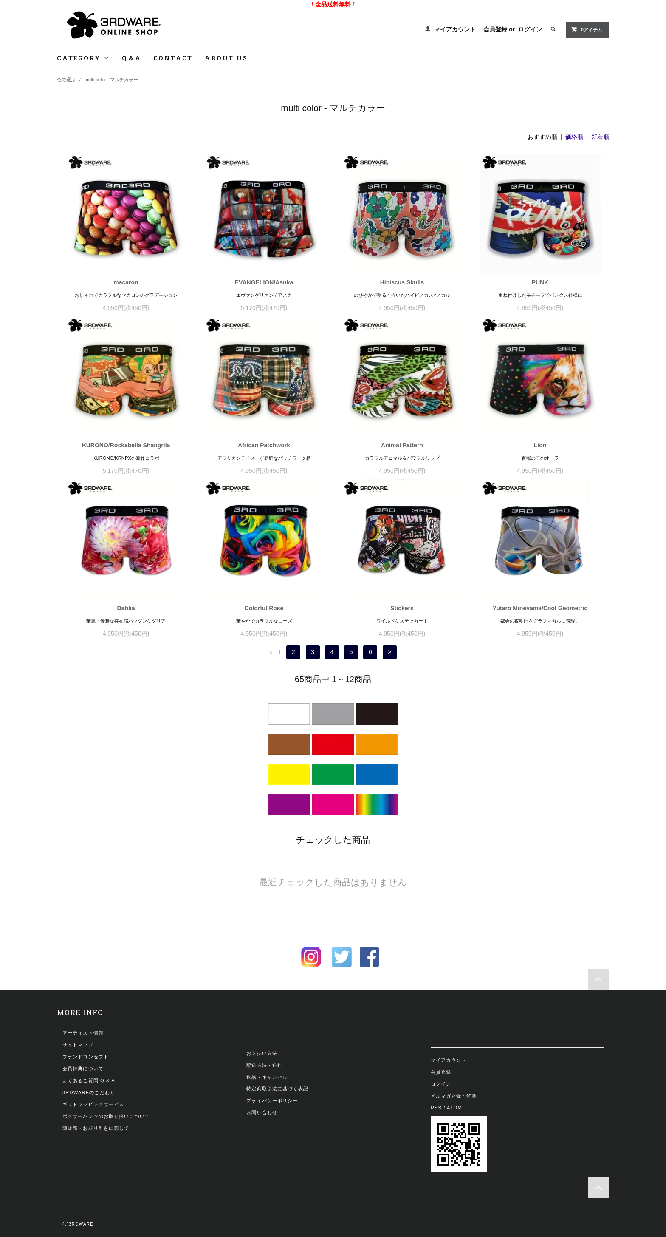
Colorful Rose (264, 608)
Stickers (401, 608)
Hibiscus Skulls (402, 282)
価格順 (574, 137)
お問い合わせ (261, 1112)
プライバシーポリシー (272, 1100)
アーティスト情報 (83, 1032)
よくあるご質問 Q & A (88, 1080)
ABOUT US (226, 58)
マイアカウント (455, 29)
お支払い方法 (261, 1053)
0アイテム (586, 29)
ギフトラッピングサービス (93, 1104)
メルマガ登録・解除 (454, 1095)
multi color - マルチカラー (111, 79)
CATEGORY (83, 58)
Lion (540, 445)
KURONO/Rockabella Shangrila (126, 445)
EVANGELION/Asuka (264, 282)
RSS (436, 1107)
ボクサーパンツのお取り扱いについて (106, 1116)
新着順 (600, 137)
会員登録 (495, 29)
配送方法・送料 (264, 1065)
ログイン (530, 29)
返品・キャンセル (267, 1077)
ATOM (454, 1107)
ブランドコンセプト (85, 1056)
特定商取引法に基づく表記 (277, 1088)
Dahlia (126, 608)
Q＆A (131, 58)
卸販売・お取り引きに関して (96, 1128)
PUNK (540, 282)
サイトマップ (77, 1044)
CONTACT (173, 58)
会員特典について (83, 1068)
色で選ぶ (66, 79)
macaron (125, 282)
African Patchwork (264, 445)
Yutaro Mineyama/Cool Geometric (540, 608)
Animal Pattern (402, 445)
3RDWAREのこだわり (88, 1092)
